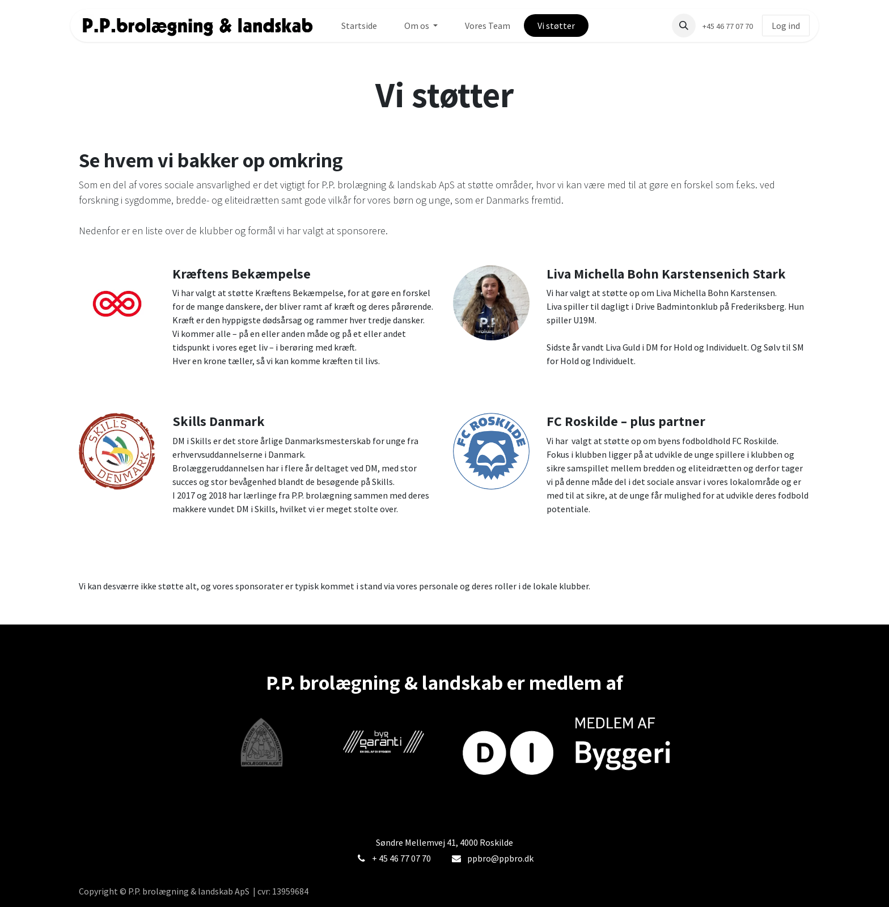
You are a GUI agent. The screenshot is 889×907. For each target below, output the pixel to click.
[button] (684, 25)
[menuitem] (359, 25)
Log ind (786, 25)
